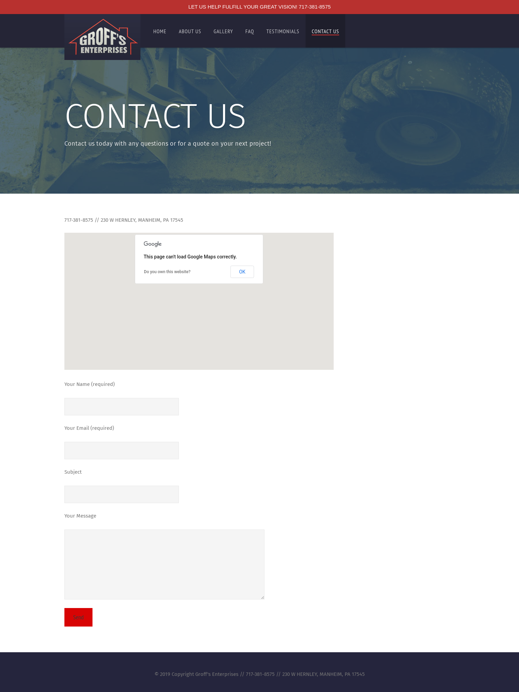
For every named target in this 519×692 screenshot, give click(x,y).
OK (242, 272)
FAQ (249, 31)
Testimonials (283, 31)
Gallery (223, 31)
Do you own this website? (167, 271)
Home (159, 31)
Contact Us (325, 31)
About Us (190, 31)
